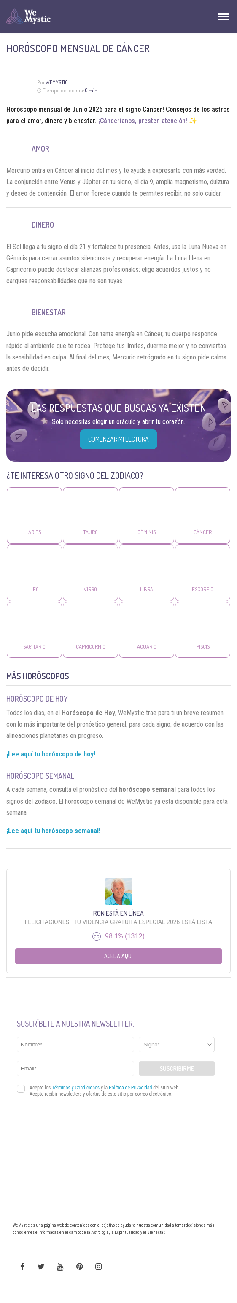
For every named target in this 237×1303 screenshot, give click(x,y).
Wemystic (57, 82)
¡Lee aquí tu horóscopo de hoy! (50, 754)
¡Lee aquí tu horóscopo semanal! (53, 831)
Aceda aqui (118, 956)
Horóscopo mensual (34, 109)
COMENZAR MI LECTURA (118, 439)
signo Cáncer (143, 109)
